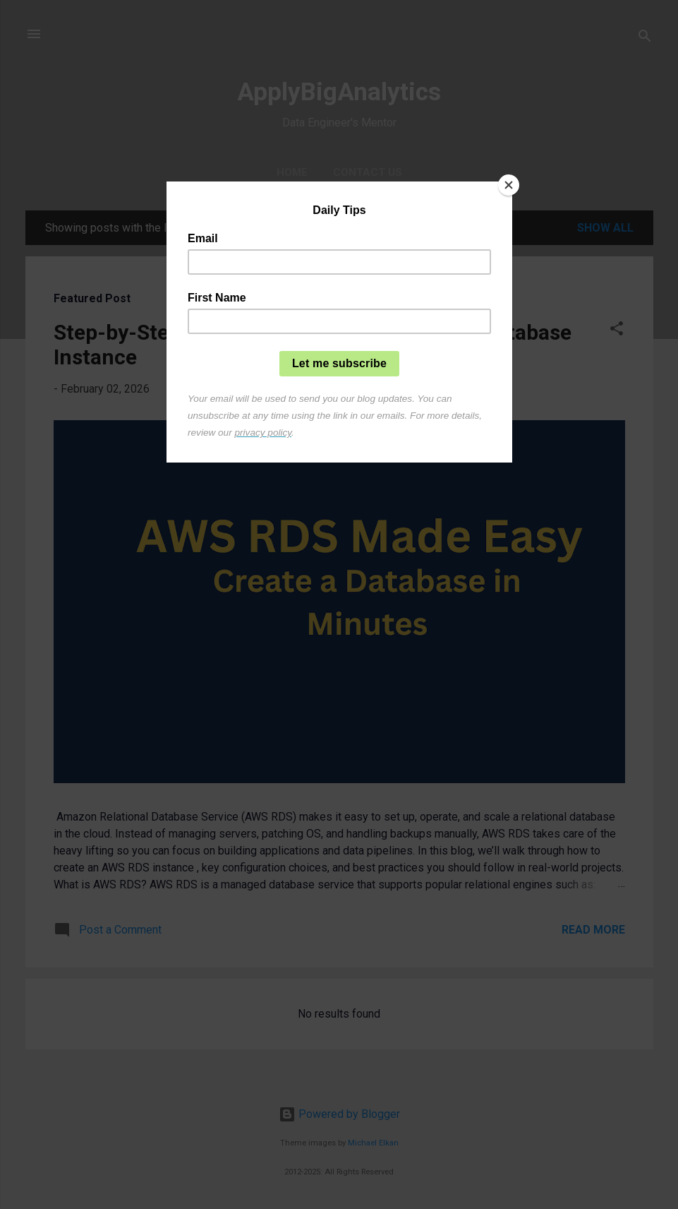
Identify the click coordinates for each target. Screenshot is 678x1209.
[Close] (508, 185)
